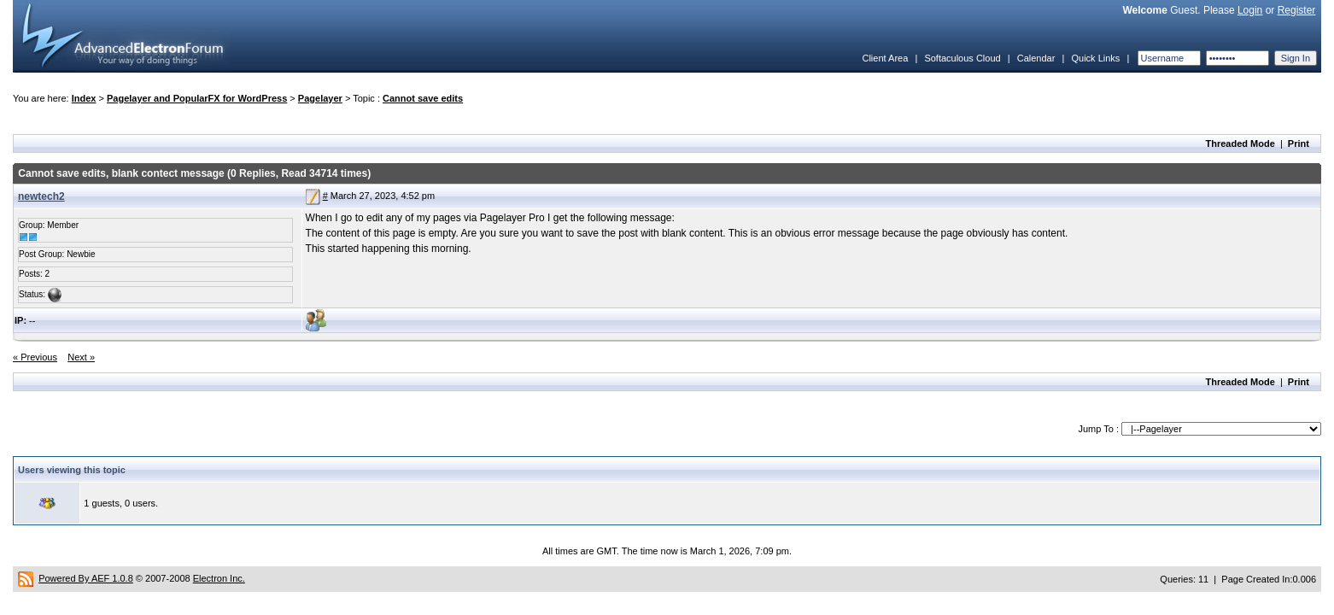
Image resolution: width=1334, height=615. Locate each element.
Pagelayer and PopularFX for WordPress (197, 98)
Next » (81, 357)
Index (84, 98)
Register (1297, 10)
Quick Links (1095, 58)
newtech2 (41, 196)
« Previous (35, 357)
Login (1249, 10)
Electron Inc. (219, 578)
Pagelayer (320, 98)
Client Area (885, 58)
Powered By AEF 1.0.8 (85, 578)
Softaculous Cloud (962, 58)
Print (1298, 143)
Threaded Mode (1240, 143)
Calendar (1036, 58)
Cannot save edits (423, 98)
